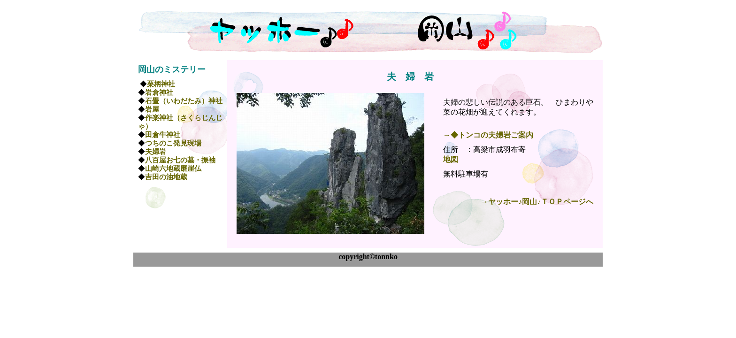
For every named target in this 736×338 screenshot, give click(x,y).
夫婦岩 (155, 151)
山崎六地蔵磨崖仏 (173, 168)
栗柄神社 (161, 84)
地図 (450, 159)
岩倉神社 (159, 92)
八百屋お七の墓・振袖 (180, 160)
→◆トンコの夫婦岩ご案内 (488, 135)
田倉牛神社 (162, 134)
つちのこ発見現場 (173, 143)
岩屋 (152, 109)
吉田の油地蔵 (166, 177)
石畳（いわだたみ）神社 (183, 101)
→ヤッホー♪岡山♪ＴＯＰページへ (537, 202)
